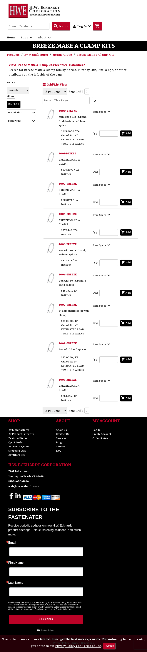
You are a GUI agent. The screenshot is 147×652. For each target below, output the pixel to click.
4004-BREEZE (68, 214)
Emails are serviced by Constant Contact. (53, 609)
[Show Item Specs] (102, 111)
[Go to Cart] (97, 26)
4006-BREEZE (68, 274)
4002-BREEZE (68, 184)
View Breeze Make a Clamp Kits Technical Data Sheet (47, 65)
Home (11, 37)
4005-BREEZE (68, 244)
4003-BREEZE (68, 380)
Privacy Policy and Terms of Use (78, 645)
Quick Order (15, 442)
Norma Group (63, 54)
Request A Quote (18, 446)
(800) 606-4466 (18, 481)
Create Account (101, 434)
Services (61, 438)
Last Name (15, 582)
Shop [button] (26, 37)
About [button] (44, 37)
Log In (96, 430)
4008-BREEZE (68, 343)
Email (12, 542)
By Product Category (21, 434)
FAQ (58, 451)
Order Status (100, 438)
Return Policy (16, 455)
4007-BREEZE (68, 305)
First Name (16, 562)
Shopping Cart (17, 451)
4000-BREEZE (68, 111)
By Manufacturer (36, 54)
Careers (61, 446)
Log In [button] (82, 26)
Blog (59, 442)
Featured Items (17, 438)
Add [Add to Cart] (126, 133)
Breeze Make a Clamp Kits (95, 54)
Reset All (13, 104)
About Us (61, 430)
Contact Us (62, 434)
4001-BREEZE (67, 153)
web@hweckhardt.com (23, 486)
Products (13, 54)
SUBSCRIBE (46, 619)
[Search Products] (61, 26)
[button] (21, 113)
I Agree (109, 645)
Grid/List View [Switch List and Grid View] (54, 84)
